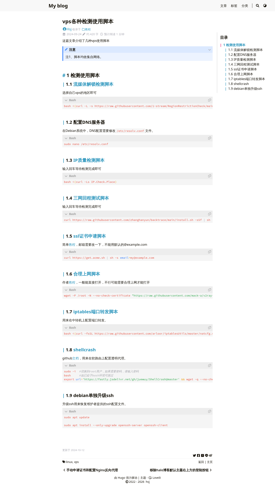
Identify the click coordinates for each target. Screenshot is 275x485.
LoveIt (154, 477)
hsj (147, 481)
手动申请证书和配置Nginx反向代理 (90, 469)
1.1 (231, 50)
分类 (245, 5)
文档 (75, 358)
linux (69, 461)
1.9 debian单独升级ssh (245, 88)
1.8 (231, 84)
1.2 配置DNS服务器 (242, 54)
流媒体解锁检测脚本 (248, 50)
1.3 (231, 59)
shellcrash (241, 84)
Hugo (121, 477)
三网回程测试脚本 (247, 64)
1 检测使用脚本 (234, 45)
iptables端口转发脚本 (249, 79)
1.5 (231, 69)
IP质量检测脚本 (245, 59)
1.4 (231, 64)
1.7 (231, 79)
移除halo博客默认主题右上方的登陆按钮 (181, 469)
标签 (234, 5)
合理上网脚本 (243, 74)
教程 (86, 29)
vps (76, 461)
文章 (224, 5)
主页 (210, 461)
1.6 (231, 74)
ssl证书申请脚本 (245, 69)
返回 (201, 461)
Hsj (67, 29)
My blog (58, 5)
